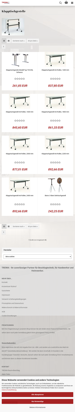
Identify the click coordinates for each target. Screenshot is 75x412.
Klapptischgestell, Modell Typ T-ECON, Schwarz (19, 71)
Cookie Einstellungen (9, 316)
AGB (3, 312)
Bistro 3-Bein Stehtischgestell (55, 195)
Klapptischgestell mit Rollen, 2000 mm (19, 154)
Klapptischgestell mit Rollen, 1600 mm (19, 112)
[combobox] (18, 40)
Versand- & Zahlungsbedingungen (14, 299)
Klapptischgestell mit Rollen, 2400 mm (19, 195)
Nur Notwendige (38, 401)
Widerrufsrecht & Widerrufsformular (14, 307)
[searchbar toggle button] (60, 3)
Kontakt (5, 282)
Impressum (6, 295)
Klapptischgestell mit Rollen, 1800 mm (55, 112)
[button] (4, 40)
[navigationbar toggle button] (72, 3)
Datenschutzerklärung (9, 390)
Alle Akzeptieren (37, 394)
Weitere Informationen (37, 407)
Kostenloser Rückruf (9, 286)
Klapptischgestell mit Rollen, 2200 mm (55, 154)
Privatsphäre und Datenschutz (13, 303)
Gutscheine (6, 291)
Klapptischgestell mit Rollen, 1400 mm (55, 70)
